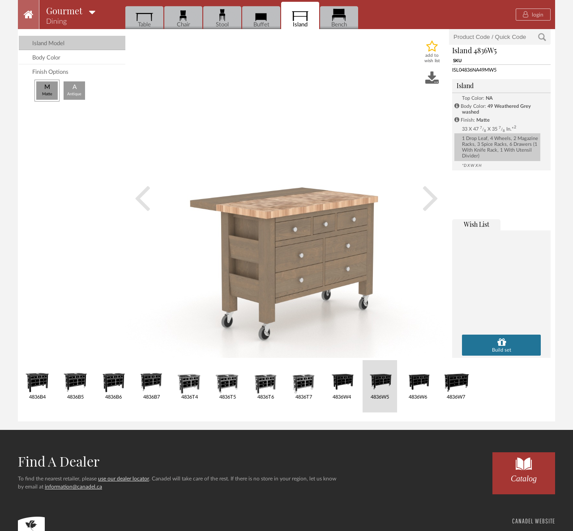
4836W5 (380, 380)
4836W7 (456, 380)
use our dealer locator (123, 478)
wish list (476, 224)
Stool (222, 18)
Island (300, 18)
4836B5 (75, 380)
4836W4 (342, 380)
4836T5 (227, 380)
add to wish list (432, 58)
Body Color (46, 58)
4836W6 (418, 380)
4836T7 (304, 380)
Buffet (261, 18)
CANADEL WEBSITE (533, 521)
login (533, 14)
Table (144, 18)
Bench (339, 18)
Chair (183, 18)
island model (48, 44)
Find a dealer (58, 461)
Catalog (523, 467)
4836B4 (37, 380)
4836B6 (113, 380)
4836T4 (189, 380)
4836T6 (265, 380)
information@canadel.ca (73, 486)
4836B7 (151, 380)
